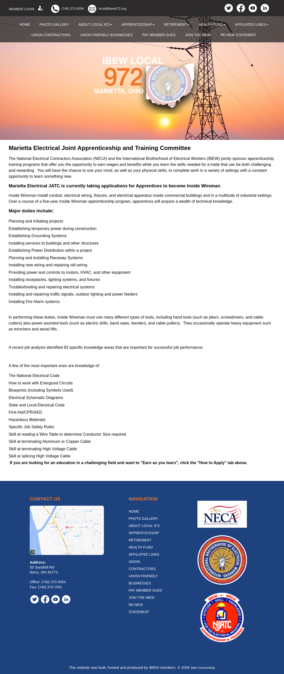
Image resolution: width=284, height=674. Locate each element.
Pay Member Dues (159, 35)
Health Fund (212, 24)
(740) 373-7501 (50, 587)
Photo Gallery (54, 24)
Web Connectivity (202, 667)
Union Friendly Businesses (106, 35)
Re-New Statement (238, 35)
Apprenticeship (138, 24)
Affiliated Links (251, 24)
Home (25, 24)
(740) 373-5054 (73, 8)
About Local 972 (95, 24)
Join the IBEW (198, 35)
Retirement (176, 24)
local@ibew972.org (112, 8)
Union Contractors (51, 35)
